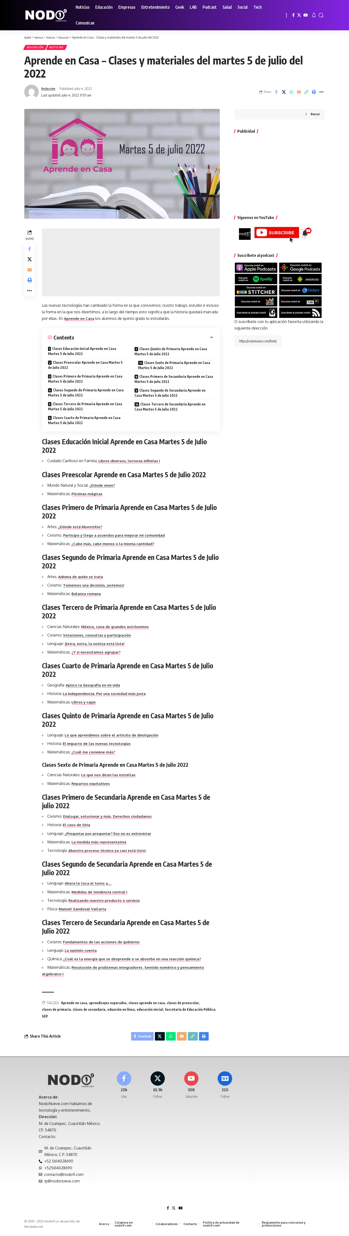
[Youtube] (191, 1089)
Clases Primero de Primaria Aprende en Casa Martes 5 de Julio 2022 (86, 380)
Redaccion (49, 90)
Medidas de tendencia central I (102, 893)
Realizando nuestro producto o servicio (107, 901)
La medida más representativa (101, 843)
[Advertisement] (131, 264)
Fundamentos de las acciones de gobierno (103, 943)
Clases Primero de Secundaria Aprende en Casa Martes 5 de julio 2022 (174, 380)
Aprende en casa (75, 1004)
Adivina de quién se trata (83, 578)
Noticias (60, 48)
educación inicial (151, 1011)
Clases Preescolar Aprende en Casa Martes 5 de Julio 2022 (86, 366)
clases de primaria (57, 1011)
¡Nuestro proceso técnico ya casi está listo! (110, 851)
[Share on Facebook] (276, 93)
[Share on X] (283, 93)
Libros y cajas (85, 703)
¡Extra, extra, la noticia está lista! (97, 645)
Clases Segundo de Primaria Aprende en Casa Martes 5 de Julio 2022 (87, 394)
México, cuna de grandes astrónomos (117, 628)
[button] (286, 15)
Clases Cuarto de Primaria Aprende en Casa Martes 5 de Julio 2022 (85, 421)
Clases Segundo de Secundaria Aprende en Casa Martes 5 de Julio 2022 (170, 394)
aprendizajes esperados (109, 1004)
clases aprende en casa (148, 1004)
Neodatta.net (33, 1230)
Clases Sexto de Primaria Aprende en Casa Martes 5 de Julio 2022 (175, 366)
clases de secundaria (90, 1011)
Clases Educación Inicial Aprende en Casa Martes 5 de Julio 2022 (83, 352)
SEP (46, 1018)
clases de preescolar (184, 1004)
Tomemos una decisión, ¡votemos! (96, 586)
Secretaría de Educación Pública (191, 1011)
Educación (36, 48)
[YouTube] (305, 15)
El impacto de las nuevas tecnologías (99, 745)
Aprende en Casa (97, 320)
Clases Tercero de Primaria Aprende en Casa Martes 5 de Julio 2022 (86, 407)
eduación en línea (122, 1011)
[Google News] (225, 1089)
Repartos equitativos (93, 785)
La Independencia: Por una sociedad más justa (107, 695)
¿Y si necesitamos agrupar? (98, 653)
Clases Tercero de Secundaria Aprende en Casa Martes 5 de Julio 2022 (170, 408)
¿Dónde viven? (104, 486)
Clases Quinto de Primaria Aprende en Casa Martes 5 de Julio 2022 (171, 352)
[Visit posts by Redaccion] (31, 93)
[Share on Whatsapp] (291, 93)
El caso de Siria (78, 826)
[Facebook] (293, 15)
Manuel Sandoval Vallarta (84, 910)
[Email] (298, 93)
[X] (299, 15)
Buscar (315, 115)
